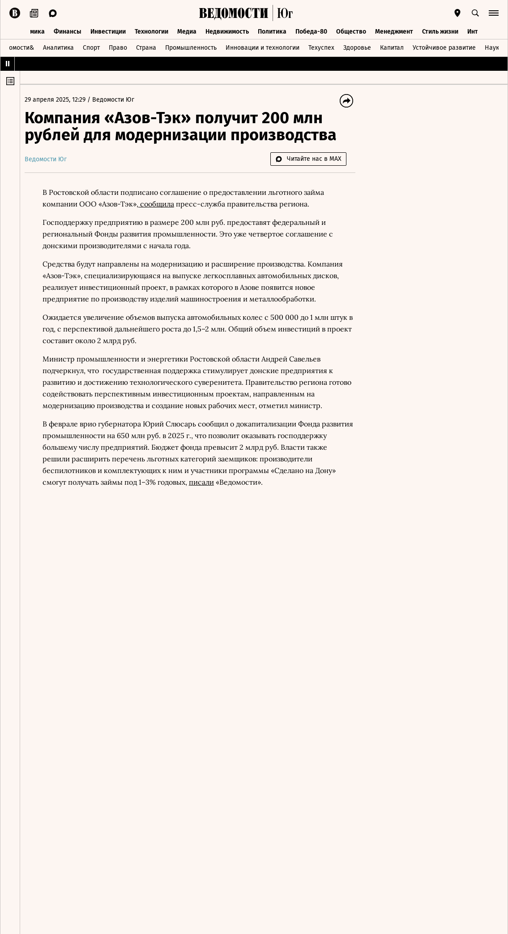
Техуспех (321, 46)
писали (272, 482)
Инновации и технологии (262, 46)
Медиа (186, 30)
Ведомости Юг (118, 99)
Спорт (91, 46)
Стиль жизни (440, 30)
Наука (494, 46)
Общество (351, 30)
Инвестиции (108, 30)
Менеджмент (394, 30)
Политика (272, 30)
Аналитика (58, 46)
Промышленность (191, 46)
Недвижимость (227, 30)
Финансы (67, 30)
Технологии (151, 30)
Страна (146, 46)
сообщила (161, 203)
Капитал (392, 46)
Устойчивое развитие (444, 46)
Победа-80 (311, 30)
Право (118, 46)
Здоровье (357, 46)
